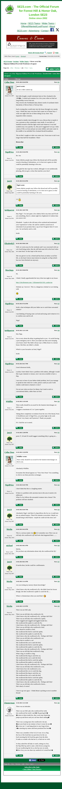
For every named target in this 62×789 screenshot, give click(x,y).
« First (11, 68)
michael (9, 546)
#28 (59, 330)
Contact (45, 31)
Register (23, 56)
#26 (59, 270)
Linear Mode (56, 73)
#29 (59, 363)
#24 (59, 210)
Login (17, 56)
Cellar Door (9, 82)
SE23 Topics (34, 23)
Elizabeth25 (9, 243)
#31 (59, 432)
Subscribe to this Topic (32, 767)
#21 (59, 82)
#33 (59, 485)
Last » (31, 68)
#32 (59, 452)
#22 (59, 152)
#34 (59, 509)
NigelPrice (9, 152)
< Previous (17, 68)
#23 (59, 181)
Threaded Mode (47, 73)
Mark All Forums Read (36, 53)
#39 (59, 606)
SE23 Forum (7, 61)
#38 (59, 581)
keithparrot (9, 210)
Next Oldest (27, 769)
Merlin (9, 529)
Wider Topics (48, 23)
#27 (59, 303)
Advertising (34, 31)
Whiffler (9, 401)
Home (23, 23)
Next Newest (36, 769)
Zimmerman (9, 703)
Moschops (9, 270)
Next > (27, 68)
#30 (59, 401)
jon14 (9, 181)
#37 (59, 561)
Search (48, 53)
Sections (16, 61)
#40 (59, 703)
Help (56, 53)
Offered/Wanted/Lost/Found (34, 26)
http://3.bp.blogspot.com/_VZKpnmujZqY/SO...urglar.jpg (34, 282)
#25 (59, 243)
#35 (59, 529)
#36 (59, 545)
